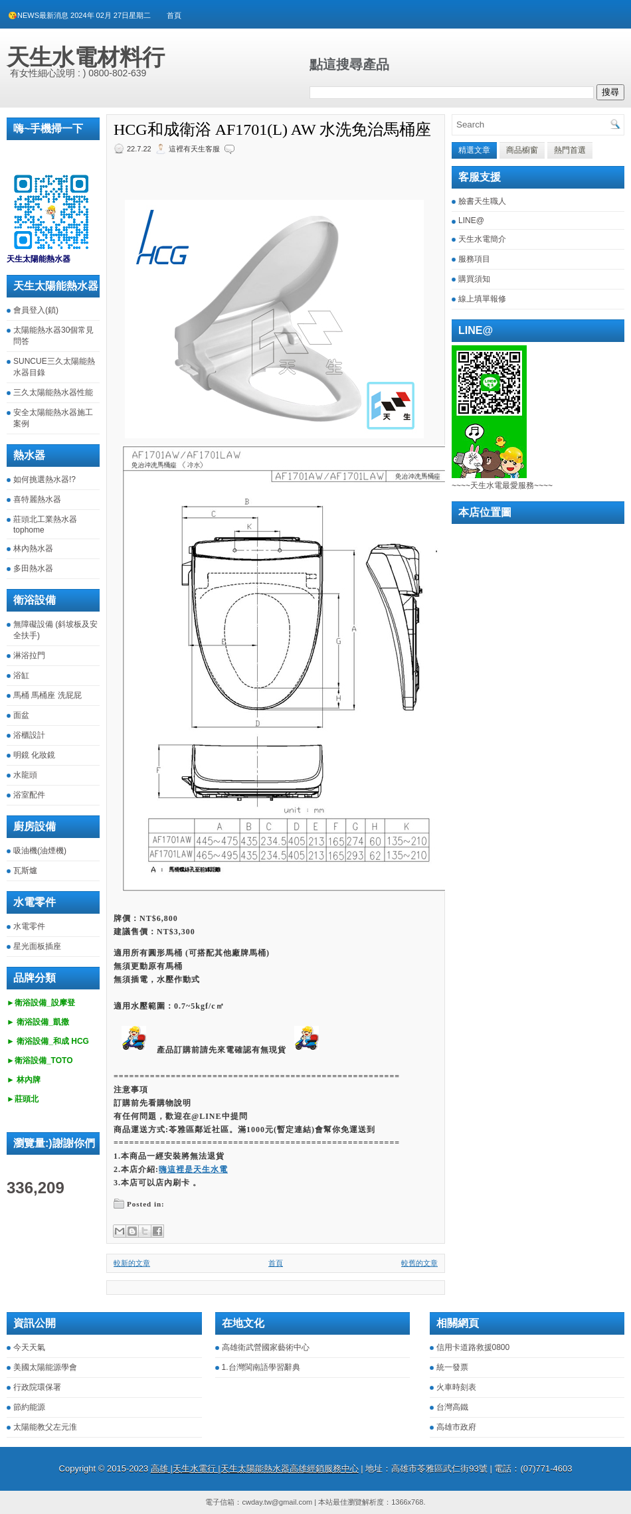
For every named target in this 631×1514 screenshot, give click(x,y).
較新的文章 (132, 1263)
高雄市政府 (456, 1427)
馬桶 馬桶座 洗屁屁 (47, 695)
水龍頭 (25, 775)
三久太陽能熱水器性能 (53, 392)
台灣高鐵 (452, 1407)
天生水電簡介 (482, 239)
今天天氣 (29, 1347)
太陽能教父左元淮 (45, 1427)
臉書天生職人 (482, 201)
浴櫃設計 (29, 735)
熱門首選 (570, 150)
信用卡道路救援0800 (473, 1347)
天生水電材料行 (86, 57)
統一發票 (452, 1367)
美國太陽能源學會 (45, 1367)
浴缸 (21, 675)
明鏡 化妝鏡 (34, 755)
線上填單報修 (482, 298)
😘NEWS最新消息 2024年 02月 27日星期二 (79, 15)
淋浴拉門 (29, 655)
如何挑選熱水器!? (44, 479)
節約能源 (29, 1407)
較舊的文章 (419, 1263)
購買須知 (474, 279)
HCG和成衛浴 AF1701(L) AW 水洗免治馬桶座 (272, 129)
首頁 (174, 15)
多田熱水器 (33, 568)
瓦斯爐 (25, 870)
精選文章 (474, 150)
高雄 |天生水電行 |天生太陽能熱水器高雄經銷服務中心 (255, 1468)
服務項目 (474, 259)
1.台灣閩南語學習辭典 (261, 1367)
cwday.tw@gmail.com (277, 1502)
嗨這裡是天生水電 (193, 1169)
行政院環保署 (37, 1387)
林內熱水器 (33, 548)
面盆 (21, 715)
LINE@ (471, 220)
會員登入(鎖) (35, 310)
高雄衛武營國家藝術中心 (266, 1347)
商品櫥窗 (522, 150)
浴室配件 (29, 794)
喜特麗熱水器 (37, 499)
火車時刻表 (456, 1387)
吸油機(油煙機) (39, 850)
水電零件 (29, 926)
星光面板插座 (37, 946)
